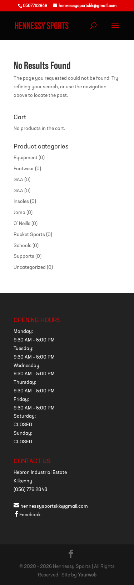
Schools (22, 246)
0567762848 (35, 6)
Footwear (24, 169)
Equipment (26, 158)
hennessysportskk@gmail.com (51, 506)
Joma (19, 212)
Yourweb (87, 575)
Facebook (27, 515)
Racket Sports (29, 234)
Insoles (21, 201)
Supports (24, 256)
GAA (18, 180)
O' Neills (22, 223)
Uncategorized (30, 267)
